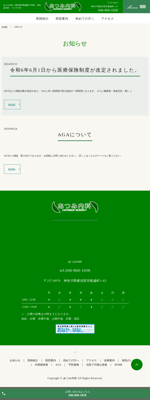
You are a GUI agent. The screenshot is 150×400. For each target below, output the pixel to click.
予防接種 (73, 365)
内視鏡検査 (41, 365)
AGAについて (75, 135)
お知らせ (15, 361)
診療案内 (109, 361)
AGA (58, 365)
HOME (4, 27)
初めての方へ (84, 18)
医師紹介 (42, 18)
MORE (12, 104)
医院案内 (62, 18)
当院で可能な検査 (96, 365)
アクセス (107, 18)
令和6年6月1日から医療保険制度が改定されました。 (75, 70)
